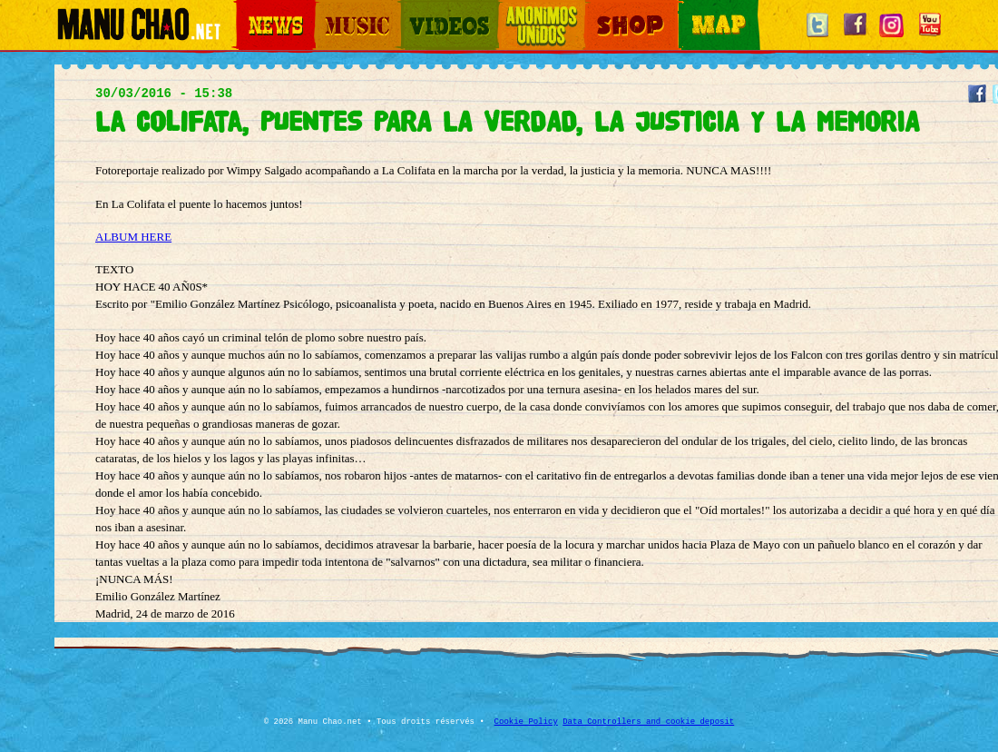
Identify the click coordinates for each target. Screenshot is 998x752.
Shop (597, 10)
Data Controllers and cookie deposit (648, 722)
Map (689, 10)
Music (328, 10)
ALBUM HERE (133, 236)
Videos (417, 10)
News (248, 10)
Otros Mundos (530, 10)
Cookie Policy (526, 722)
